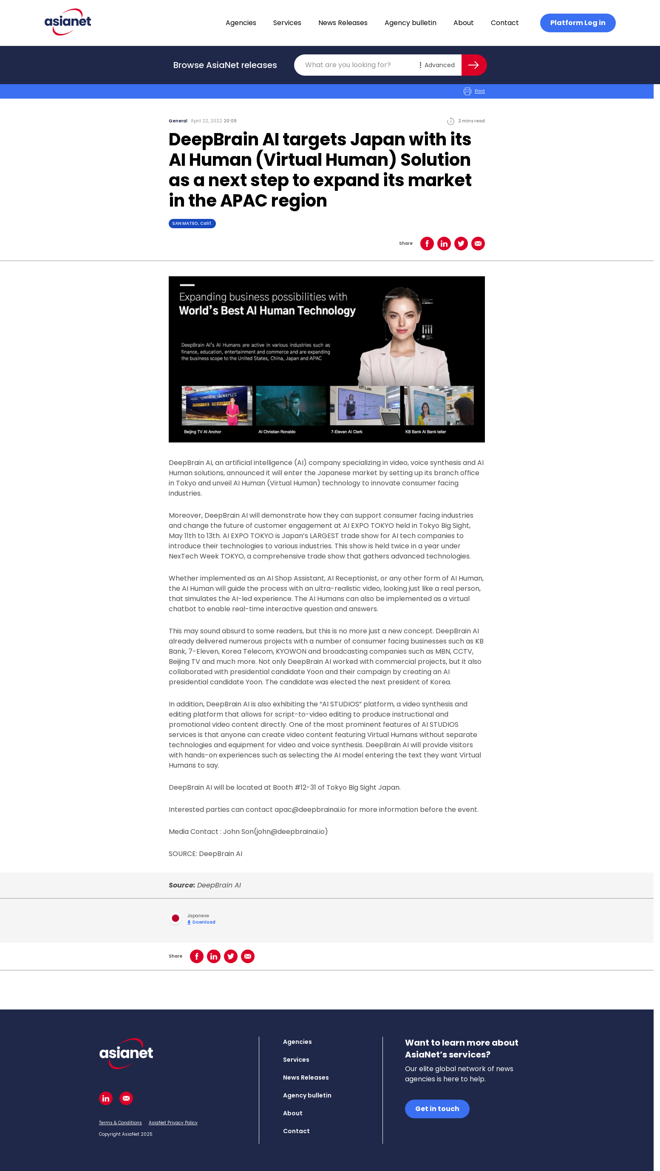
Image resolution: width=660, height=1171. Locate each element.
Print (474, 91)
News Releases (343, 23)
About (463, 23)
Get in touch (437, 1109)
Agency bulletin (410, 23)
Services (287, 23)
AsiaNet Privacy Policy (173, 1123)
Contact (505, 23)
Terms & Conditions (120, 1123)
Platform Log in (578, 23)
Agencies (241, 23)
